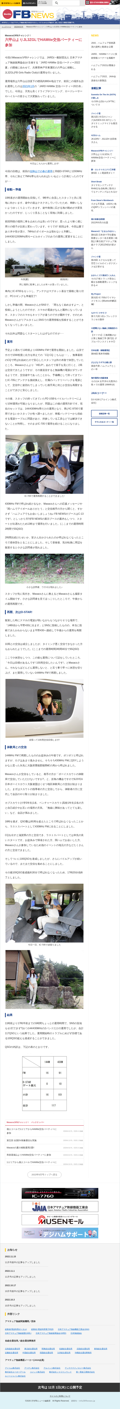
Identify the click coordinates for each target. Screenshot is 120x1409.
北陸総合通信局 (83, 1349)
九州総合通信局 (63, 1353)
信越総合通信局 (65, 1349)
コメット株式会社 (37, 1372)
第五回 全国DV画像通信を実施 (22, 1140)
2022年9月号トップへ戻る (44, 1174)
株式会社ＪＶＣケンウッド (60, 1372)
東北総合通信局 (30, 1349)
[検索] (65, 3)
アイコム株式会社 (12, 1368)
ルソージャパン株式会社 (15, 1376)
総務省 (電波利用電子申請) (42, 1329)
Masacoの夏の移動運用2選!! (20, 1147)
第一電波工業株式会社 (85, 1372)
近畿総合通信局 (11, 1353)
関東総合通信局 (48, 1349)
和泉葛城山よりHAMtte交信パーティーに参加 (29, 1155)
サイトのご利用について (60, 1396)
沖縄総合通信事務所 (83, 1353)
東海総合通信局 (100, 1349)
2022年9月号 (18, 27)
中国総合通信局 (29, 1353)
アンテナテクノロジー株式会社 (78, 1368)
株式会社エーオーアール (15, 1372)
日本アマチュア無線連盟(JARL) (18, 1333)
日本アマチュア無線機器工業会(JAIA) (73, 1329)
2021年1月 (28, 86)
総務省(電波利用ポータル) (16, 1329)
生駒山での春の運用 (41, 171)
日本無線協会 (76, 1333)
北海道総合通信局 (12, 1349)
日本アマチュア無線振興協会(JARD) (51, 1333)
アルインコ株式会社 (52, 1368)
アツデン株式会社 (31, 1368)
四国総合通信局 (46, 1353)
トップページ (6, 27)
